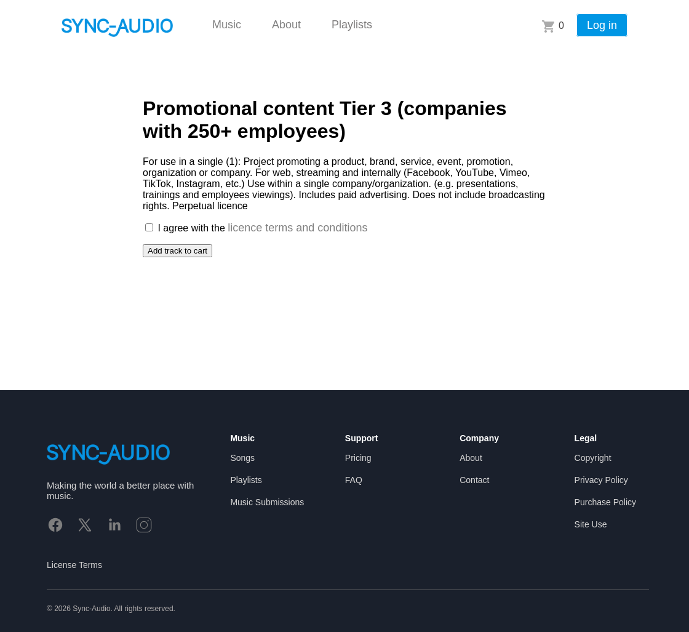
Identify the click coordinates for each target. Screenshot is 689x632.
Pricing (358, 458)
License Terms (74, 565)
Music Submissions (267, 502)
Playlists (352, 24)
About (286, 24)
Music (226, 24)
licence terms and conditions (297, 228)
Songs (242, 458)
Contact (474, 480)
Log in (602, 25)
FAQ (353, 480)
